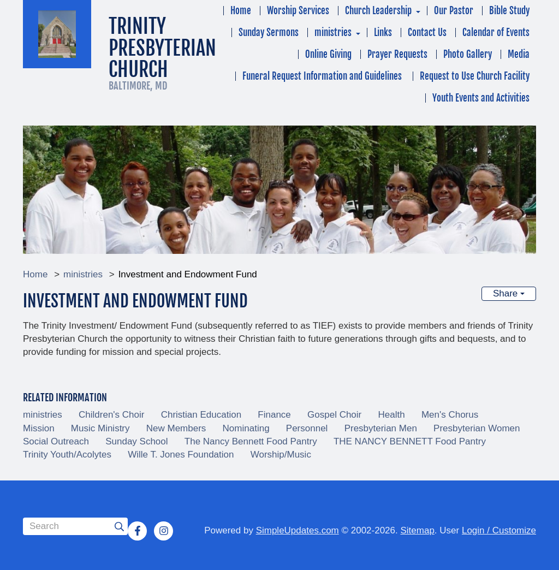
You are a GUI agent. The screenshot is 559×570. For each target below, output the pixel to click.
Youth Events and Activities (481, 98)
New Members (176, 428)
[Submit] (119, 526)
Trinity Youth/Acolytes (67, 454)
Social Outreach (56, 441)
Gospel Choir (334, 414)
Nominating (246, 428)
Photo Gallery (467, 54)
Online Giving (328, 54)
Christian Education (201, 414)
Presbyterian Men (380, 428)
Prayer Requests (397, 54)
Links (383, 32)
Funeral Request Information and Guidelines (323, 76)
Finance (274, 414)
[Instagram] (164, 531)
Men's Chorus (449, 414)
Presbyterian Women (476, 428)
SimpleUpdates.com (297, 530)
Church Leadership (378, 10)
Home (240, 10)
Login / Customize (499, 530)
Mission (39, 428)
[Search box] (75, 526)
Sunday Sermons (269, 32)
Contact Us (427, 32)
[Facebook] (137, 531)
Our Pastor (453, 10)
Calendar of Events (496, 32)
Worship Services (298, 10)
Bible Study (509, 10)
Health (391, 414)
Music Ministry (100, 428)
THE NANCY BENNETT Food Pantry (410, 441)
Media (519, 54)
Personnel (307, 428)
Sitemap (417, 530)
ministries (333, 32)
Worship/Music (281, 454)
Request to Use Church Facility (475, 76)
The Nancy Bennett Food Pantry (251, 441)
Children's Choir (111, 414)
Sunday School (136, 441)
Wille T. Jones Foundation (181, 454)
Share (509, 293)
